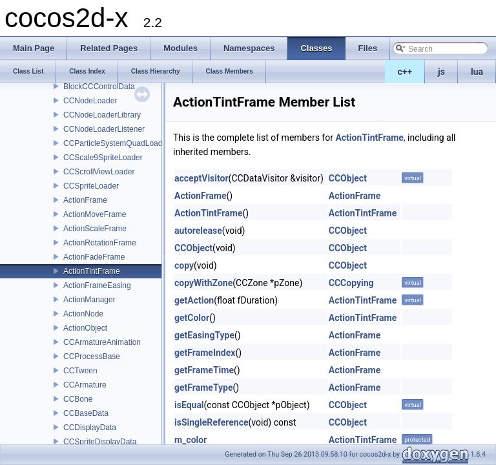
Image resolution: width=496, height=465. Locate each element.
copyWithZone (203, 283)
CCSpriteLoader (91, 186)
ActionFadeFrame (94, 257)
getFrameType (203, 387)
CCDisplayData (89, 427)
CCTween (80, 370)
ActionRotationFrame (99, 242)
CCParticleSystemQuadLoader (116, 143)
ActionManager (89, 299)
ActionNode (83, 313)
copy (184, 265)
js (441, 72)
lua (477, 72)
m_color (190, 440)
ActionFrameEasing (97, 285)
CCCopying (351, 283)
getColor (191, 318)
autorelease (198, 230)
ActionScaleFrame (95, 228)
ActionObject (85, 328)
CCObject (348, 178)
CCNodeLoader (90, 100)
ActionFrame (85, 200)
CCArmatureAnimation (102, 342)
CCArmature (85, 384)
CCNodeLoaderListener (104, 129)
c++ (405, 72)
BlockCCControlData (99, 86)
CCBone (77, 399)
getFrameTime (204, 370)
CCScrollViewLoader (99, 171)
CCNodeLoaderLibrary (102, 114)
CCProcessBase (91, 356)
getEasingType (204, 335)
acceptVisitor (201, 178)
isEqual (189, 405)
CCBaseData (85, 413)
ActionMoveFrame (94, 214)
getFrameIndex (204, 352)
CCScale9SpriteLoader (103, 157)
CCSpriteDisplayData (99, 441)
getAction (194, 300)
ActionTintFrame (91, 271)
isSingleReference (211, 422)
